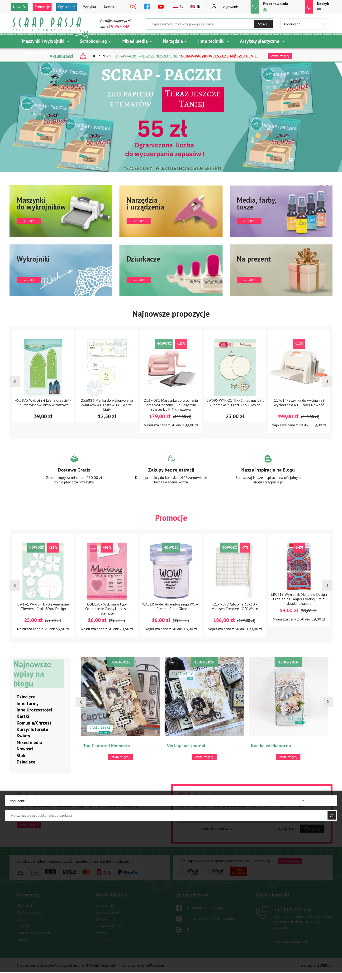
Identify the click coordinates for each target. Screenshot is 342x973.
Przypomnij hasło (110, 926)
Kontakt (110, 6)
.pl (324, 965)
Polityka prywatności (33, 933)
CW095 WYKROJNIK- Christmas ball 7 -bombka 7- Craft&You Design (235, 402)
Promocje (42, 6)
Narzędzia (173, 41)
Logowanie (230, 6)
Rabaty (22, 940)
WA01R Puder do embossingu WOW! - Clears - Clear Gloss (171, 606)
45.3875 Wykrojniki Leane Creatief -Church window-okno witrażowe (43, 402)
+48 (114, 26)
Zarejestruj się (107, 912)
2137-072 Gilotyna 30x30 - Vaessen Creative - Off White (235, 606)
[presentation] (15, 381)
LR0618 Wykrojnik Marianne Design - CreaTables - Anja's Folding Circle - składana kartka (299, 599)
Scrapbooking (93, 41)
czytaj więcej (29, 824)
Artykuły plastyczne (259, 41)
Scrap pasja (47, 24)
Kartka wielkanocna (271, 746)
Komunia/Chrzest (34, 723)
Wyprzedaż (66, 6)
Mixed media (135, 41)
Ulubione (103, 940)
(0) (323, 6)
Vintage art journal (186, 746)
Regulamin (25, 919)
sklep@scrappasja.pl (115, 20)
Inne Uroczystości (34, 710)
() (275, 6)
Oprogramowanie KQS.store (143, 965)
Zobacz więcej (74, 474)
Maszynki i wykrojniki (43, 41)
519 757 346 (293, 909)
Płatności (24, 905)
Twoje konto (106, 919)
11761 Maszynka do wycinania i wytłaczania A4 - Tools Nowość (299, 402)
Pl (182, 7)
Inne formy (27, 703)
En (198, 7)
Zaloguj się (105, 905)
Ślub (21, 755)
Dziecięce (26, 697)
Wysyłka (89, 6)
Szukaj (263, 24)
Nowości (20, 6)
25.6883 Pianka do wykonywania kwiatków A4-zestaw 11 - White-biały (107, 405)
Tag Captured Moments (106, 746)
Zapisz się (312, 828)
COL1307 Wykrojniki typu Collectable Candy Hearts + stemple (107, 608)
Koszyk (101, 933)
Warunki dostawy (30, 912)
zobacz (61, 211)
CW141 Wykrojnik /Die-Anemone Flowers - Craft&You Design (43, 606)
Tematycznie (35, 53)
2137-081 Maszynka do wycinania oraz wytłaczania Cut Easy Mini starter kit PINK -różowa (171, 405)
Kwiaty (23, 736)
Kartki (23, 716)
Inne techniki (211, 41)
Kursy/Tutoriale (32, 729)
